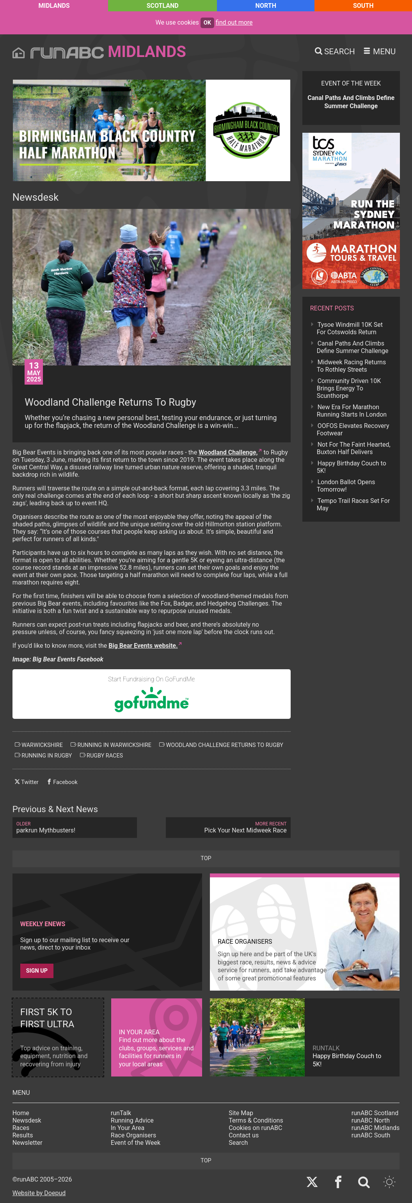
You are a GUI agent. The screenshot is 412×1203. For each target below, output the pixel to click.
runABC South (371, 1135)
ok (207, 23)
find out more (234, 22)
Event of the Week (135, 1142)
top (206, 858)
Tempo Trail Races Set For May (353, 504)
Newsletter (27, 1142)
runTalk (121, 1113)
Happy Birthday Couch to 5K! (351, 467)
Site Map (241, 1113)
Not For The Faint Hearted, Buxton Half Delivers (354, 448)
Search (238, 1142)
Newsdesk (26, 1120)
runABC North (371, 1120)
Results (22, 1135)
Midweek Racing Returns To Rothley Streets (351, 365)
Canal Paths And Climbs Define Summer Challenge (353, 347)
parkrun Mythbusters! (74, 827)
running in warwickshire (111, 745)
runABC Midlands (376, 1128)
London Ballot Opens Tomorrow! (346, 485)
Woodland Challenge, (228, 452)
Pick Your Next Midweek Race (228, 827)
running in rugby (43, 755)
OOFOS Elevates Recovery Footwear (353, 429)
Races (21, 1128)
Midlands (53, 5)
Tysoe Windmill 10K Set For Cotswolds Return (350, 328)
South (363, 5)
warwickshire (39, 745)
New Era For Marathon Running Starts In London (352, 410)
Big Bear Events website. (143, 645)
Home (20, 1113)
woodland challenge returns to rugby (221, 745)
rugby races (101, 755)
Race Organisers (133, 1135)
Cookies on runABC (255, 1128)
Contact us (244, 1135)
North (266, 5)
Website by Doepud (39, 1193)
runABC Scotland (375, 1113)
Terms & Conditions (256, 1120)
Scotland (163, 5)
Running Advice (132, 1120)
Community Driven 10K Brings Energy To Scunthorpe (349, 388)
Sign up (37, 971)
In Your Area (128, 1128)
